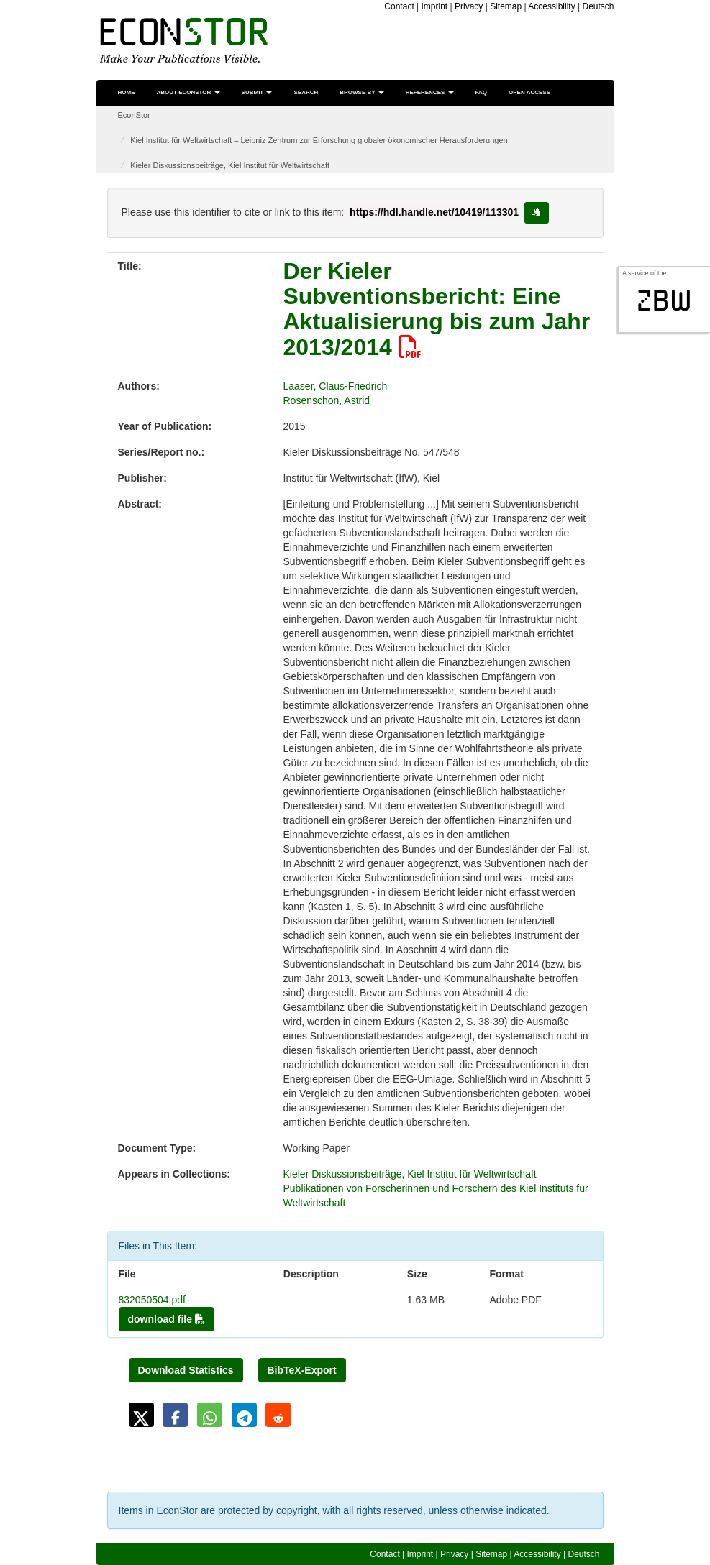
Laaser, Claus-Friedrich (335, 386)
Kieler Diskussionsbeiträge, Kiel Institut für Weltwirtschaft (229, 165)
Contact (399, 6)
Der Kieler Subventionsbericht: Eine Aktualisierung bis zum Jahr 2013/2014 (437, 309)
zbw (664, 300)
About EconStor (188, 92)
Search (305, 92)
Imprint (435, 6)
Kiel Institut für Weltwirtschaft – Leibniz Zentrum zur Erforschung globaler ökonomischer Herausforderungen (318, 140)
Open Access (529, 92)
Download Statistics (186, 1370)
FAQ (481, 92)
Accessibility (551, 6)
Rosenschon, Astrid (326, 400)
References (430, 92)
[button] (141, 1415)
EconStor (134, 115)
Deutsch (598, 6)
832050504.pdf (152, 1299)
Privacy (469, 6)
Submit (257, 92)
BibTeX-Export (302, 1370)
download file (166, 1319)
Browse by (361, 92)
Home (126, 92)
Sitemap (506, 6)
